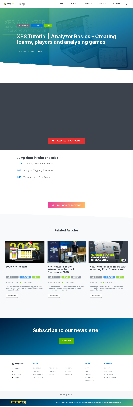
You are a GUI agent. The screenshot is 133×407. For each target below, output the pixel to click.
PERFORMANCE (38, 375)
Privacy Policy (117, 403)
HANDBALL (52, 372)
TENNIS (51, 375)
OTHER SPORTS (38, 378)
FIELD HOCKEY (53, 369)
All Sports (23, 26)
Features (36, 26)
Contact (88, 375)
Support (107, 369)
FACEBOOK (17, 369)
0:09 (19, 164)
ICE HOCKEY (68, 372)
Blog (22, 4)
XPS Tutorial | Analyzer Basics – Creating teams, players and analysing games (66, 40)
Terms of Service (110, 378)
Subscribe (66, 341)
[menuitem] (63, 395)
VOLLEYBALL (69, 375)
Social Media (108, 375)
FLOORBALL (68, 369)
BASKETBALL (37, 369)
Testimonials (89, 381)
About (87, 369)
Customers (89, 378)
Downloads (108, 372)
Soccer (76, 278)
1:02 (19, 171)
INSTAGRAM (17, 375)
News (48, 26)
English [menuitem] (70, 396)
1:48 (19, 178)
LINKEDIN (17, 378)
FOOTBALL (36, 372)
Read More (12, 296)
